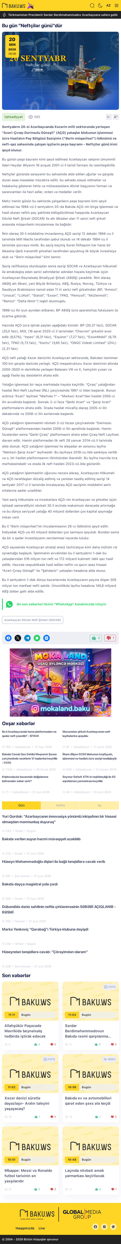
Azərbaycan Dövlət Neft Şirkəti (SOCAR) (32, 620)
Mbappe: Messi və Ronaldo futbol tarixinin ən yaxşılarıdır (28, 1175)
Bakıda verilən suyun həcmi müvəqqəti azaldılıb (41, 839)
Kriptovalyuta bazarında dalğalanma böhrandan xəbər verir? (25, 779)
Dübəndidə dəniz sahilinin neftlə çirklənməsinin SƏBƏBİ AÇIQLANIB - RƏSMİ (59, 909)
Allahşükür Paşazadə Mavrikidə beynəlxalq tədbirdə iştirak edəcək (24, 1031)
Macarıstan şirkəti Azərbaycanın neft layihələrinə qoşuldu (86, 734)
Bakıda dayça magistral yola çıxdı (30, 884)
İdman (19, 943)
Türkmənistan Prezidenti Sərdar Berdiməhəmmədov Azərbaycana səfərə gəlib (60, 15)
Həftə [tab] (60, 805)
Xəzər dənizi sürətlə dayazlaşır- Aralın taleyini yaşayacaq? (26, 1103)
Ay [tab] (100, 805)
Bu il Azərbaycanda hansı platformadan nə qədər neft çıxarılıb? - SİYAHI (29, 734)
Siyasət (20, 921)
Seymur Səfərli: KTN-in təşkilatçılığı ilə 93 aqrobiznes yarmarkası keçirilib (89, 779)
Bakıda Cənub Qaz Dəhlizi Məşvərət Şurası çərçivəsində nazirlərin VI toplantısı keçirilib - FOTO (29, 758)
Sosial (19, 831)
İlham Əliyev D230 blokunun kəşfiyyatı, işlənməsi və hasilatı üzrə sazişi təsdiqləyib (90, 756)
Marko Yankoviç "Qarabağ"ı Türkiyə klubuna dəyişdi (45, 929)
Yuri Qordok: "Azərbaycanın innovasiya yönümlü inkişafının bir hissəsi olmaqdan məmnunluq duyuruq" (59, 819)
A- (109, 116)
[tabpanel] (60, 891)
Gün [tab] (21, 805)
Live (42, 1228)
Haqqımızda (25, 1228)
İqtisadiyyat (13, 117)
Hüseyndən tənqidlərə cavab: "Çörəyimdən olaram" (45, 952)
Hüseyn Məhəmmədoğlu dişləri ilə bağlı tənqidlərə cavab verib (53, 861)
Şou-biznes (22, 876)
